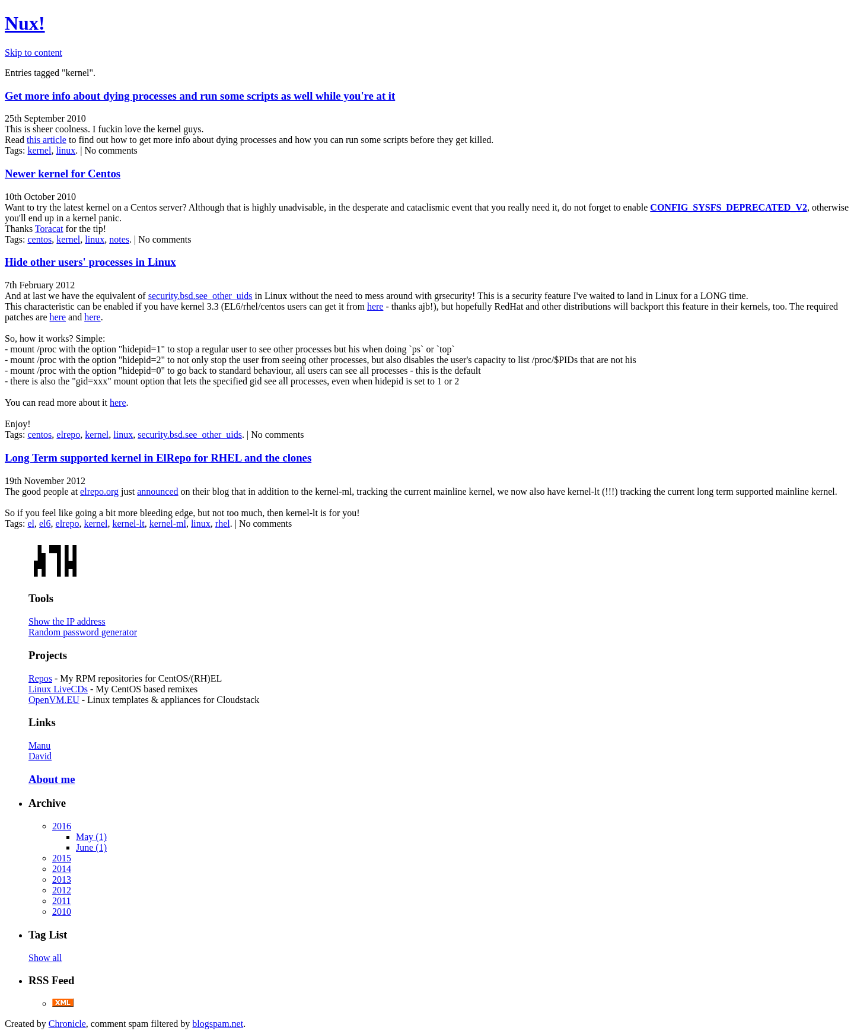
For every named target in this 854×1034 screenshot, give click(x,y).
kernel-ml (167, 523)
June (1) (91, 847)
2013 (61, 879)
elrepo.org (99, 491)
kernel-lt (129, 523)
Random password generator (82, 632)
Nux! (25, 23)
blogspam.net (217, 1024)
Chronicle (67, 1024)
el (30, 523)
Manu (39, 745)
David (40, 756)
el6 (45, 523)
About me (51, 779)
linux (65, 150)
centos (39, 239)
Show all (45, 958)
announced (157, 491)
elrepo (68, 434)
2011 (61, 901)
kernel (39, 150)
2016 (61, 826)
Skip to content (33, 52)
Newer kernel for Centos (62, 173)
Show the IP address (67, 621)
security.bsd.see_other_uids (200, 296)
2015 (61, 858)
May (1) (91, 837)
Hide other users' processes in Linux (90, 262)
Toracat (49, 229)
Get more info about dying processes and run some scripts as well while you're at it (200, 96)
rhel (222, 523)
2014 (61, 869)
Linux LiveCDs (58, 689)
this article (46, 140)
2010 (61, 911)
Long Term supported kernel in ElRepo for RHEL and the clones (158, 457)
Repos (40, 678)
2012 (61, 890)
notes (119, 239)
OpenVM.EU (53, 700)
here (375, 306)
